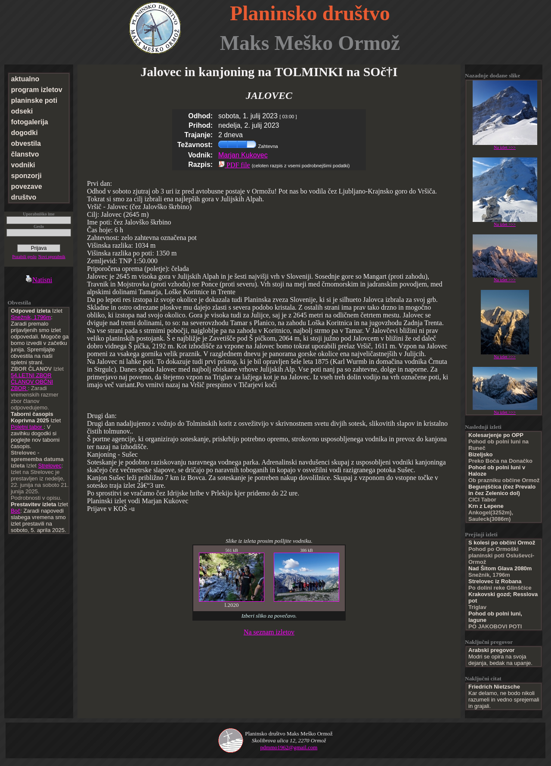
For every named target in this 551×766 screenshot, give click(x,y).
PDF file (234, 165)
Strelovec (50, 465)
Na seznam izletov (269, 632)
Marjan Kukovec (243, 155)
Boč (15, 511)
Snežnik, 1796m (31, 317)
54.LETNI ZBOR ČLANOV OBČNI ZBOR (32, 381)
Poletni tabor (27, 427)
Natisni (38, 279)
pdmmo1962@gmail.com (289, 747)
